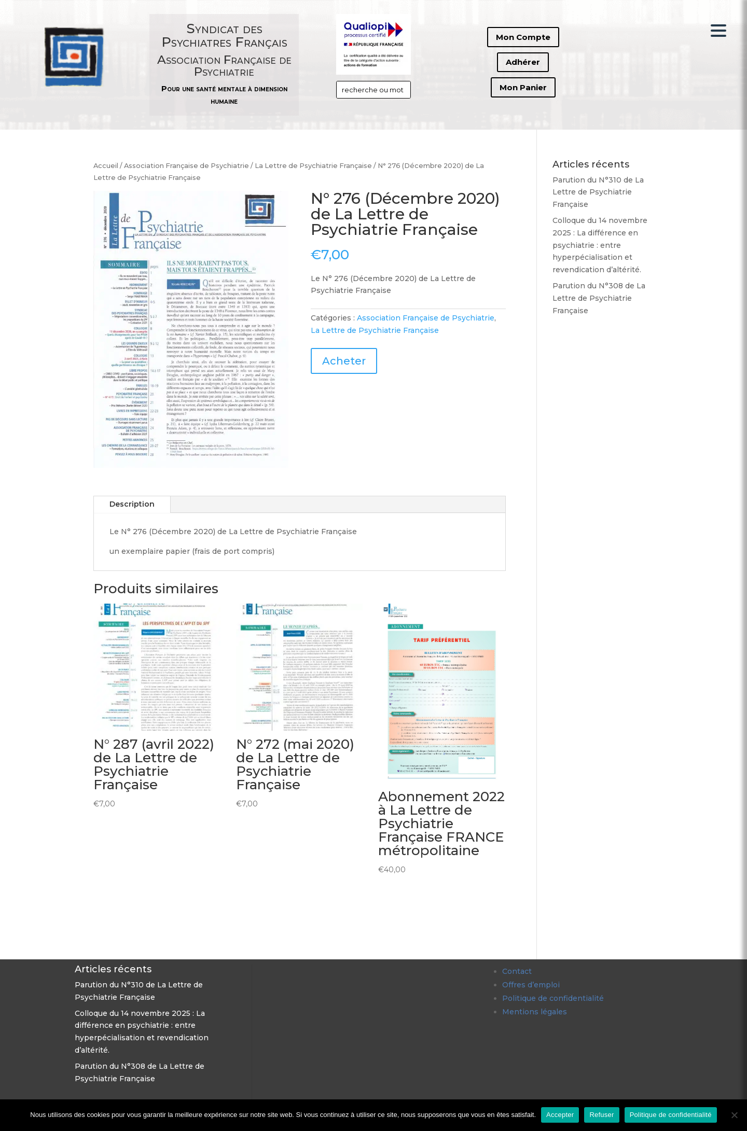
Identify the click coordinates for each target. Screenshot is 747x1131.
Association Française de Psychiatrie (186, 166)
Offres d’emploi (531, 984)
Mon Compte (523, 37)
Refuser (601, 1115)
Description (132, 504)
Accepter (560, 1115)
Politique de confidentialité (553, 998)
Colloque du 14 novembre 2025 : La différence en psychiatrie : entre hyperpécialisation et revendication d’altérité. (599, 245)
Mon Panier (523, 87)
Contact (517, 971)
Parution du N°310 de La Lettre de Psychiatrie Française (598, 192)
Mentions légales (534, 1011)
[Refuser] (734, 1115)
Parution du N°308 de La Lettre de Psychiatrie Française (598, 298)
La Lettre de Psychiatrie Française (313, 166)
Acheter (344, 361)
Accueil (105, 166)
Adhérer (523, 62)
